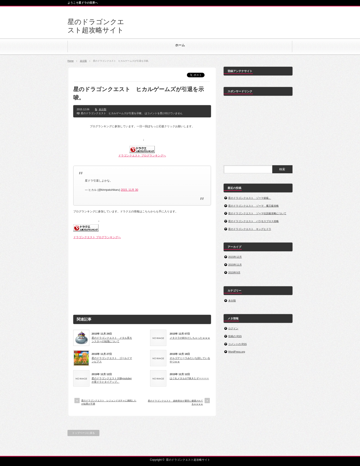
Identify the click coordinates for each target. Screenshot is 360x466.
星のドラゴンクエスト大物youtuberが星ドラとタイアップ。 (112, 380)
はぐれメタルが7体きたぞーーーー (189, 378)
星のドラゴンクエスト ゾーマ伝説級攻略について (257, 213)
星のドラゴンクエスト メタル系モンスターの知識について (112, 339)
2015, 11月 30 (129, 189)
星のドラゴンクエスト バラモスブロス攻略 (253, 221)
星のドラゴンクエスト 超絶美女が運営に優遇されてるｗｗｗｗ (175, 402)
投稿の (235, 336)
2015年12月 (235, 256)
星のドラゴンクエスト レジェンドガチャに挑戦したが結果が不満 (108, 402)
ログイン (233, 328)
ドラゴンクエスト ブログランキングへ (142, 155)
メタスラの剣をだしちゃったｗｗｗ (190, 337)
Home (71, 61)
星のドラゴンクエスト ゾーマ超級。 (249, 198)
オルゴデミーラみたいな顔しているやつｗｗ (190, 360)
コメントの (237, 344)
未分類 (83, 61)
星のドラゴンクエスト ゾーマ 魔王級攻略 (253, 205)
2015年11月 (235, 264)
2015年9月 (234, 272)
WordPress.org (236, 351)
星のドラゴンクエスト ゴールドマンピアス (112, 360)
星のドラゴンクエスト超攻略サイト (188, 459)
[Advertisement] (142, 275)
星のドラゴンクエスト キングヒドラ (249, 229)
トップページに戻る (83, 432)
